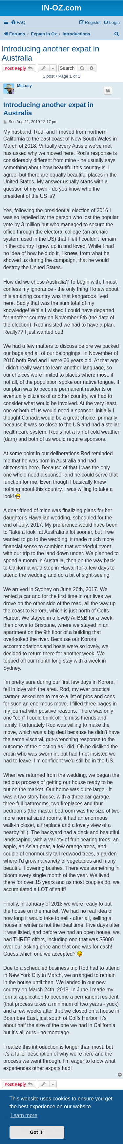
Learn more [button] (23, 1115)
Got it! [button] (37, 1132)
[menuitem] (18, 22)
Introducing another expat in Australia (50, 53)
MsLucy (24, 86)
